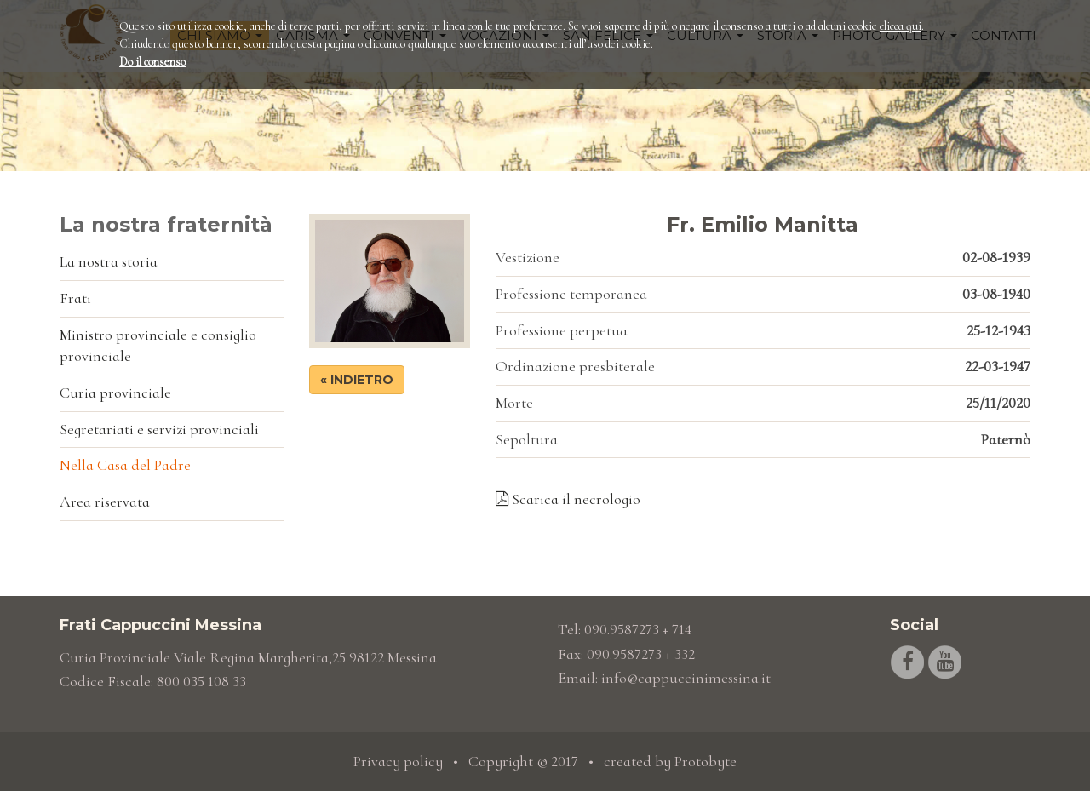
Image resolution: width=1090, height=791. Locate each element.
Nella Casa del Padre (125, 465)
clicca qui (900, 26)
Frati (75, 298)
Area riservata (105, 501)
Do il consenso (152, 61)
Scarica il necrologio (568, 499)
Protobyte (705, 761)
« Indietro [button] (356, 379)
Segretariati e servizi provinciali (159, 429)
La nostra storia (109, 261)
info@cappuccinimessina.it (686, 677)
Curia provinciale (115, 392)
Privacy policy (398, 761)
